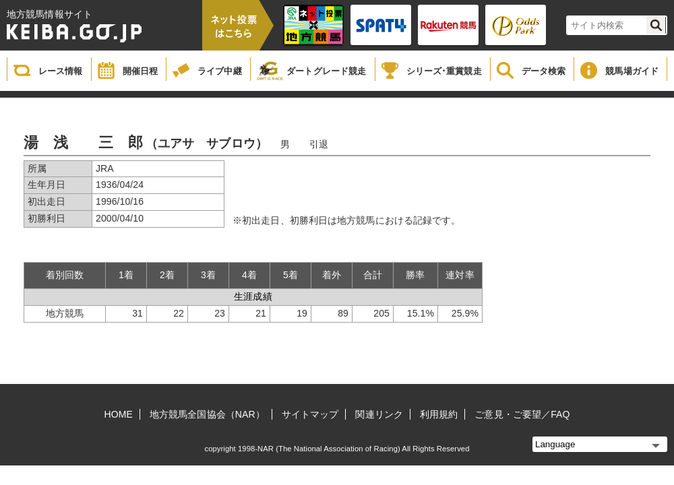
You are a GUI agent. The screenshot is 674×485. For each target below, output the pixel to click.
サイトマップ (310, 414)
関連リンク (379, 414)
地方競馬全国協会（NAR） (207, 414)
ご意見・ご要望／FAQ (522, 414)
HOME (118, 414)
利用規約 (439, 414)
